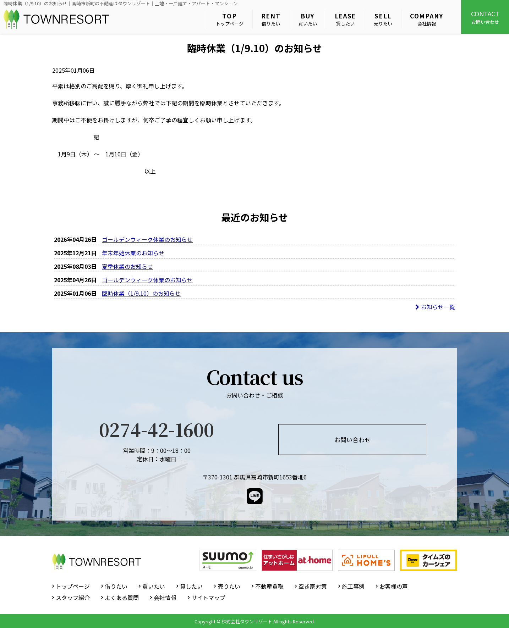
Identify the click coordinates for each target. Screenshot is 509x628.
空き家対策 (313, 586)
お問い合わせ (485, 17)
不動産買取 (269, 586)
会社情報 (426, 19)
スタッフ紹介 (73, 597)
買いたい (308, 19)
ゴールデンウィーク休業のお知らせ (147, 239)
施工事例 (353, 586)
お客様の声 (393, 586)
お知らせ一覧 (435, 306)
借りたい (271, 19)
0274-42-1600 (156, 429)
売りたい (383, 19)
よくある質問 (122, 597)
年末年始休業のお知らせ (133, 253)
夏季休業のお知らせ (127, 266)
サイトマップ (208, 597)
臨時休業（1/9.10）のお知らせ (141, 293)
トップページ (229, 19)
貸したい (345, 19)
